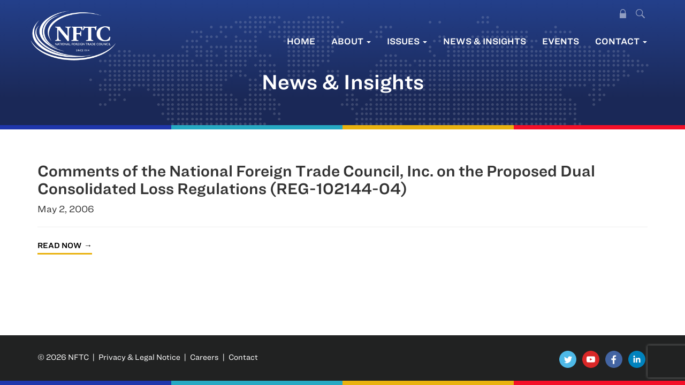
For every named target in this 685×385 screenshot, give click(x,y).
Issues (407, 41)
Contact (621, 41)
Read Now (59, 245)
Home (301, 41)
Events (560, 41)
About (351, 41)
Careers (204, 356)
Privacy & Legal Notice (139, 356)
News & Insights (484, 41)
